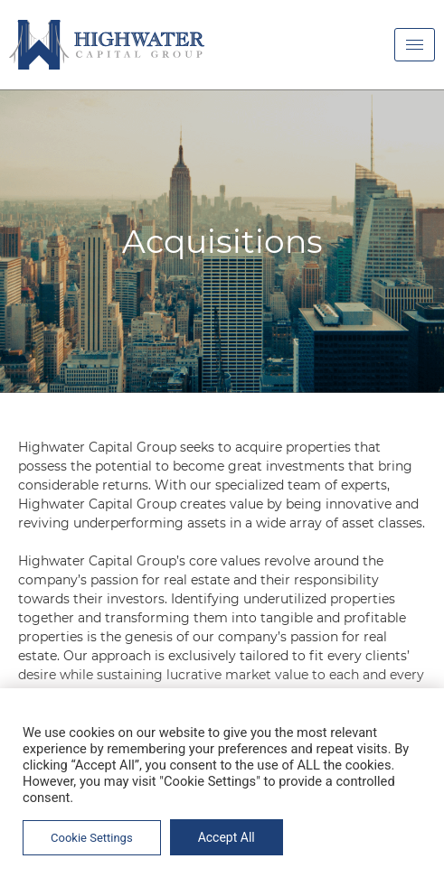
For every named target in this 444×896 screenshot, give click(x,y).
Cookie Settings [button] (92, 838)
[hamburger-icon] (414, 44)
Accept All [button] (226, 837)
